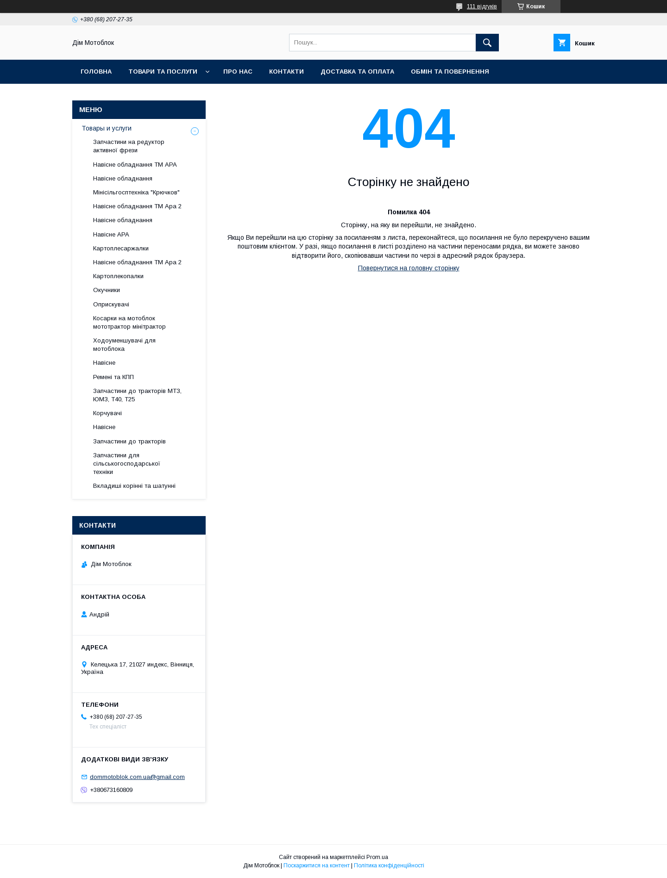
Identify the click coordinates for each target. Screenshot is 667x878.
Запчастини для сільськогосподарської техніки (126, 463)
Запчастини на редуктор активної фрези (128, 146)
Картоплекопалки (118, 276)
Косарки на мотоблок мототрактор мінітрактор (129, 322)
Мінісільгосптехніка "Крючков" (136, 192)
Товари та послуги (162, 71)
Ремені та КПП (113, 377)
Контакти (286, 71)
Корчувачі (107, 413)
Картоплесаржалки (121, 248)
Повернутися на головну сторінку (408, 268)
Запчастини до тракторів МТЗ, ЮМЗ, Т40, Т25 (137, 395)
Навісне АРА (111, 234)
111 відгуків (482, 6)
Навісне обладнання (122, 178)
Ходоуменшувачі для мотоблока (124, 344)
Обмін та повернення (450, 71)
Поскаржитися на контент (316, 865)
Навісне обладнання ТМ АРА (135, 164)
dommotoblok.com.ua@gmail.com (137, 776)
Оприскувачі (111, 304)
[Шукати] (487, 42)
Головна (96, 71)
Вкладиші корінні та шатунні (134, 485)
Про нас (237, 71)
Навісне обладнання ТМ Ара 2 (137, 206)
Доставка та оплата (357, 71)
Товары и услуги (107, 128)
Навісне (104, 362)
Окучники (106, 289)
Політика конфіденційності (389, 865)
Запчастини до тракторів (129, 441)
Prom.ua (377, 857)
